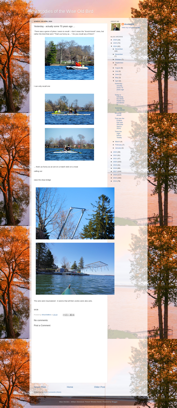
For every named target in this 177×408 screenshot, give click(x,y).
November (119, 54)
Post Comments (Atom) (52, 392)
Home (70, 387)
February (118, 145)
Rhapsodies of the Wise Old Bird (61, 11)
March (117, 141)
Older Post (99, 387)
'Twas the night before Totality (118, 134)
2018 (115, 168)
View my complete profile (131, 27)
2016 (115, 175)
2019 (115, 165)
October (118, 59)
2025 (115, 43)
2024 (115, 46)
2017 (115, 171)
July (117, 71)
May (117, 77)
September (119, 63)
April (117, 81)
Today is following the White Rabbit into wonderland (120, 100)
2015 (115, 178)
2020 (115, 162)
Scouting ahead (118, 114)
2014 (115, 181)
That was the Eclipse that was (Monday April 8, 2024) (119, 123)
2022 (115, 155)
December (119, 49)
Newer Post (40, 387)
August (118, 68)
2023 (115, 152)
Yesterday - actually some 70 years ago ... (119, 87)
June (117, 74)
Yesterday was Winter (120, 109)
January (118, 148)
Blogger (114, 402)
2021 (115, 158)
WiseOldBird (129, 24)
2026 (115, 40)
